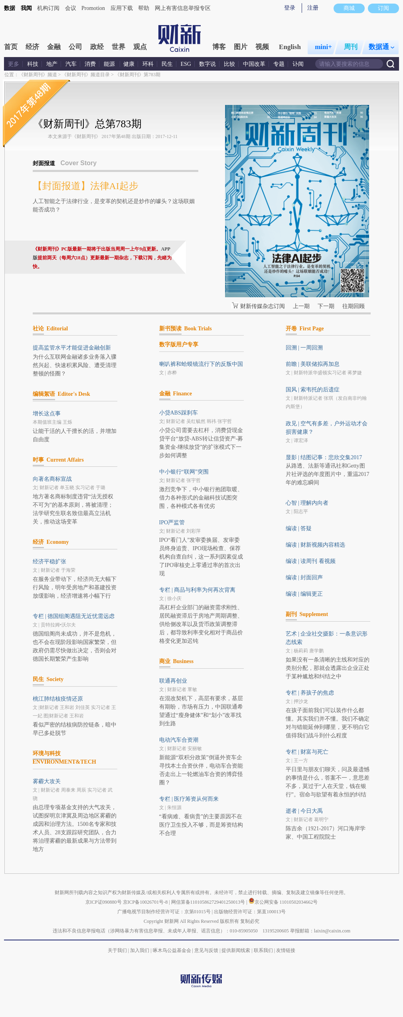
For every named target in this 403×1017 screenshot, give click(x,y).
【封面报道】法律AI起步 (85, 186)
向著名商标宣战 (52, 479)
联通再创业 (173, 681)
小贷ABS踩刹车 (178, 413)
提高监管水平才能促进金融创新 (72, 348)
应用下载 (122, 8)
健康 (128, 64)
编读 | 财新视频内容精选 (316, 545)
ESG (186, 64)
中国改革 (254, 64)
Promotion (93, 8)
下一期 (326, 306)
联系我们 (263, 950)
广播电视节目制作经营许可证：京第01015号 (164, 911)
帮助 (143, 8)
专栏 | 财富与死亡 (307, 752)
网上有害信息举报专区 (183, 8)
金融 (54, 47)
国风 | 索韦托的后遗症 (313, 390)
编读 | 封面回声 (304, 578)
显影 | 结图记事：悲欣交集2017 (324, 457)
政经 (97, 47)
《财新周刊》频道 (38, 74)
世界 (118, 47)
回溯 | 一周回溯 (304, 348)
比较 (229, 64)
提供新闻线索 (235, 950)
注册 (312, 8)
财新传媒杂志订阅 (262, 306)
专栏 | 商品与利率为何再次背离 (197, 590)
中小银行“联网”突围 (184, 472)
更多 (13, 64)
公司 (75, 47)
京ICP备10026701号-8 (146, 902)
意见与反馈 (206, 950)
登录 (289, 8)
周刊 (351, 47)
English (290, 47)
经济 (32, 47)
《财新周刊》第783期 (137, 74)
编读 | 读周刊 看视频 (311, 561)
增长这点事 (47, 414)
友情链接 (285, 950)
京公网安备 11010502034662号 (283, 902)
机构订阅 (48, 8)
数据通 (381, 47)
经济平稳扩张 (49, 562)
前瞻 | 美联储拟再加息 (313, 364)
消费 (90, 64)
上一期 (301, 306)
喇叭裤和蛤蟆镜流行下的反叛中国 (201, 364)
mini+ (323, 47)
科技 (32, 64)
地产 (51, 64)
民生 (167, 64)
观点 (140, 47)
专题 (278, 64)
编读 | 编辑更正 (304, 594)
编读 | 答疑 (299, 528)
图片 (240, 47)
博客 (219, 47)
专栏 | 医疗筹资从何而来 (189, 799)
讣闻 (298, 64)
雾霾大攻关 (47, 781)
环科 (148, 64)
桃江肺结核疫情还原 (58, 699)
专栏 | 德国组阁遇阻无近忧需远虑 (74, 616)
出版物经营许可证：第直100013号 (250, 911)
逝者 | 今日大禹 (304, 811)
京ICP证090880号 (103, 902)
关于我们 (117, 950)
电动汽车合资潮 (178, 740)
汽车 (71, 64)
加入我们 (139, 950)
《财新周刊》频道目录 (86, 74)
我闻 (26, 8)
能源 (110, 64)
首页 (11, 47)
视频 (262, 47)
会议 (70, 8)
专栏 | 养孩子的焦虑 (310, 693)
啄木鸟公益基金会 (172, 950)
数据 (9, 8)
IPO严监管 (172, 522)
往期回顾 (353, 306)
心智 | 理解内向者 (307, 503)
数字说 (207, 64)
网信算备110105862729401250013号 (209, 902)
